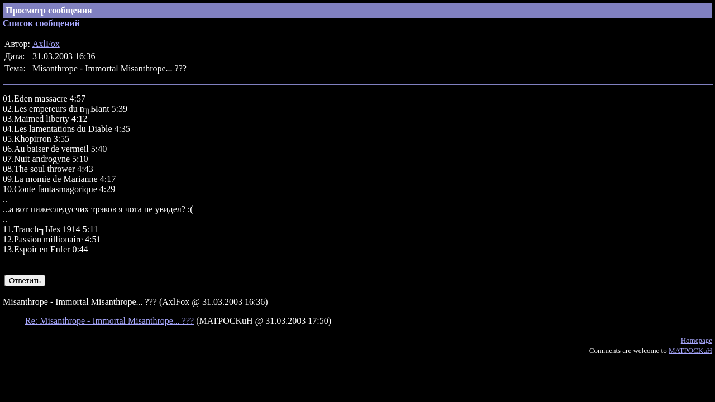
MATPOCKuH (690, 350)
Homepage (696, 340)
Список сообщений (41, 23)
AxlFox (46, 44)
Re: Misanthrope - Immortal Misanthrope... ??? (109, 321)
